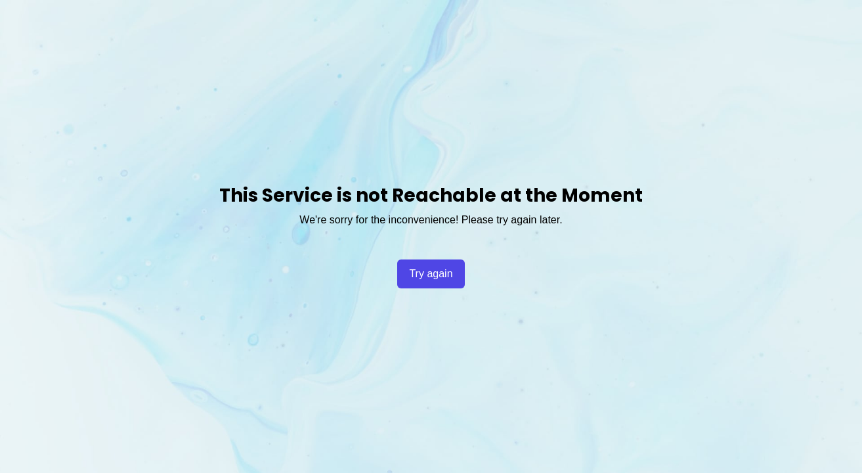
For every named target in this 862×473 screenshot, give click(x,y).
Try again (430, 273)
